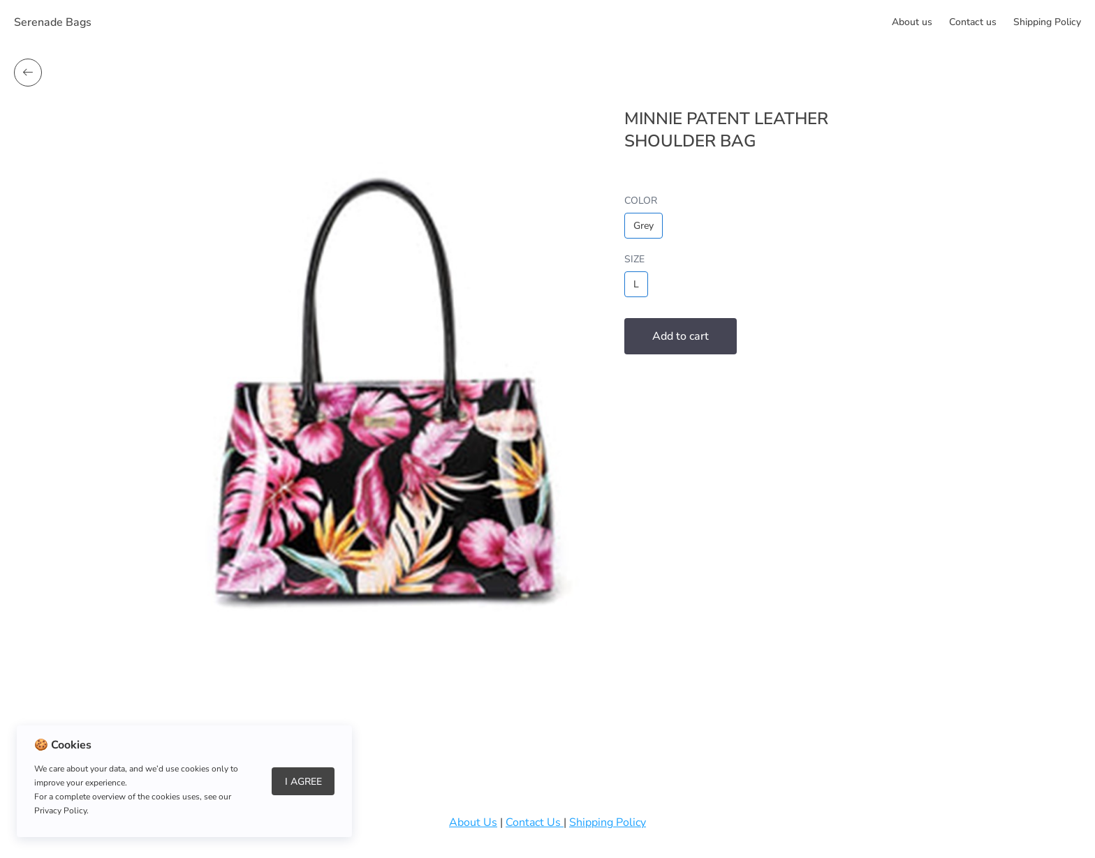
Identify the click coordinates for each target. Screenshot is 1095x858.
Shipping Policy (1047, 22)
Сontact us (973, 22)
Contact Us (535, 822)
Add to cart (680, 336)
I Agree (303, 781)
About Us (473, 822)
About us (912, 22)
